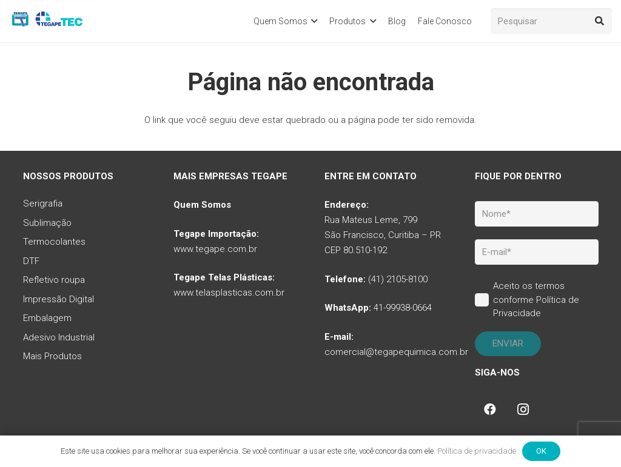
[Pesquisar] (551, 21)
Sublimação (47, 222)
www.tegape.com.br (215, 248)
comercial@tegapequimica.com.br (396, 351)
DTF (31, 261)
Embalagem (47, 318)
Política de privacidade (476, 450)
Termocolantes (54, 241)
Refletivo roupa (54, 279)
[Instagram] (523, 409)
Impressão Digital (58, 299)
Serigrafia (42, 203)
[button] (312, 21)
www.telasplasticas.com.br (228, 292)
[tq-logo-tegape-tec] (47, 21)
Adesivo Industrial (59, 337)
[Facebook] (490, 409)
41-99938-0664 (403, 307)
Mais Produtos (52, 356)
